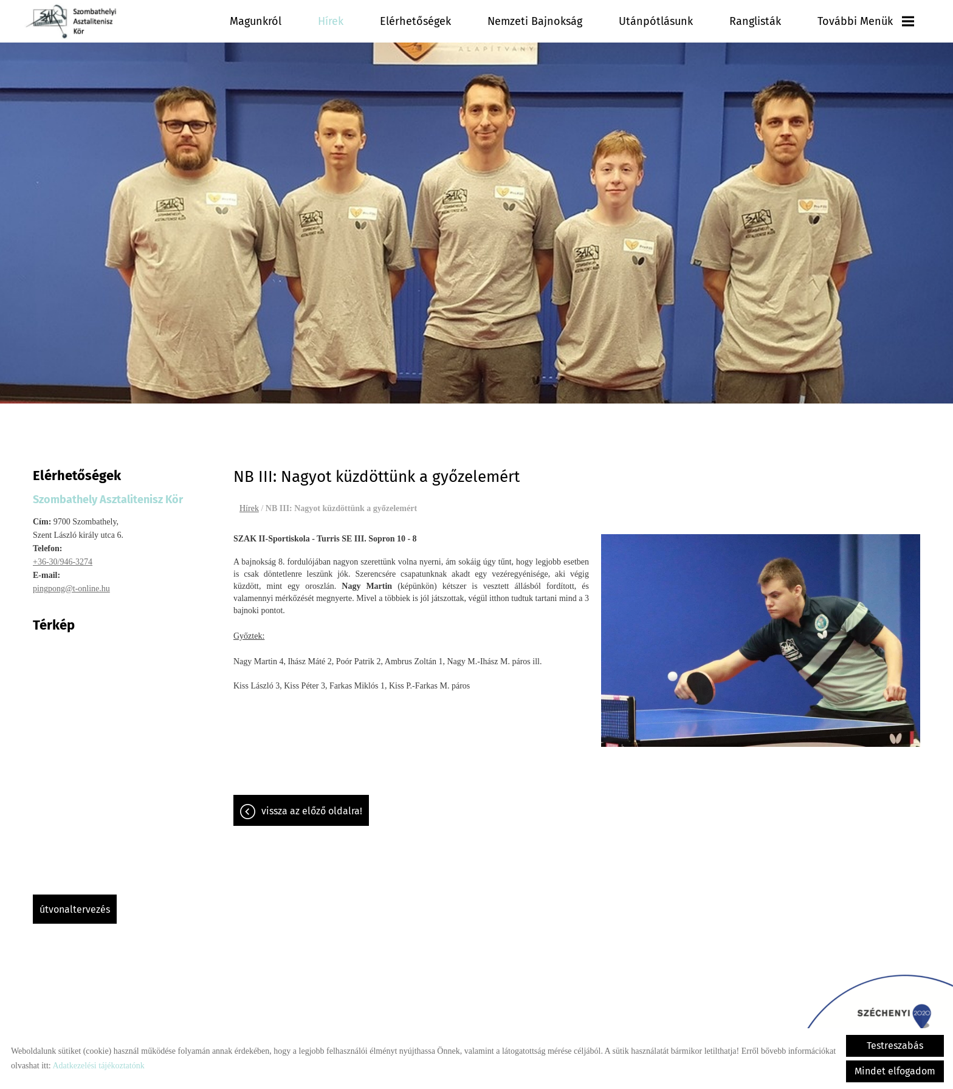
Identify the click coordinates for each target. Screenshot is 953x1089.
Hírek (330, 21)
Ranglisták (755, 21)
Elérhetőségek (415, 21)
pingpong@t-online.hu (71, 582)
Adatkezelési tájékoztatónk (98, 1065)
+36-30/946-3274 (62, 555)
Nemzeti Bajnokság (534, 21)
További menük (865, 21)
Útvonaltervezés (75, 903)
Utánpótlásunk (656, 21)
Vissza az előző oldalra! (311, 805)
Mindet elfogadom (895, 1071)
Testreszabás (895, 1045)
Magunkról (255, 21)
